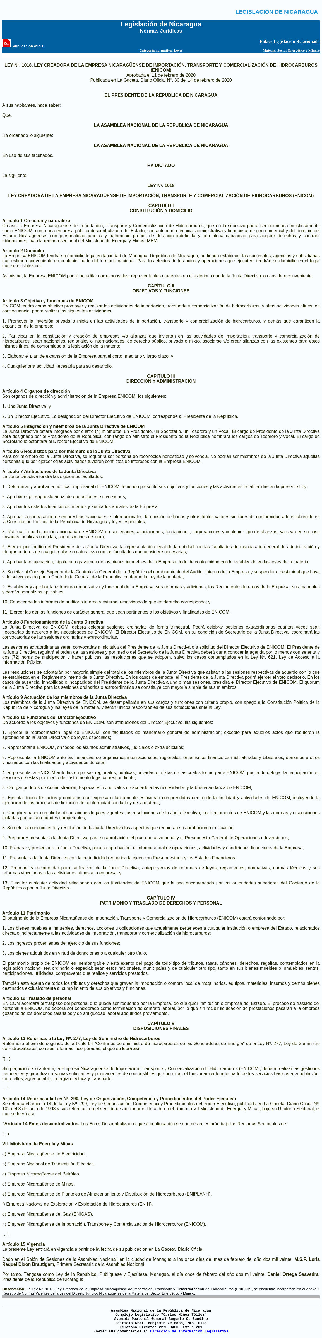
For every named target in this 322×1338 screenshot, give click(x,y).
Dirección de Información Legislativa (189, 1331)
